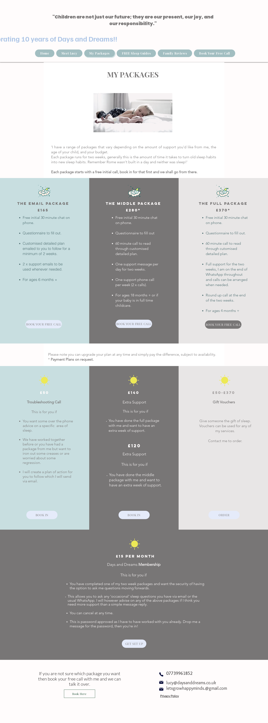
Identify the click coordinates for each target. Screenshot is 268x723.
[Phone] (161, 674)
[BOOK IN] (42, 515)
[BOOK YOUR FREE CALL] (43, 324)
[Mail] (161, 682)
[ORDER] (224, 515)
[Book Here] (79, 694)
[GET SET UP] (134, 644)
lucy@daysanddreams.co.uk (191, 682)
